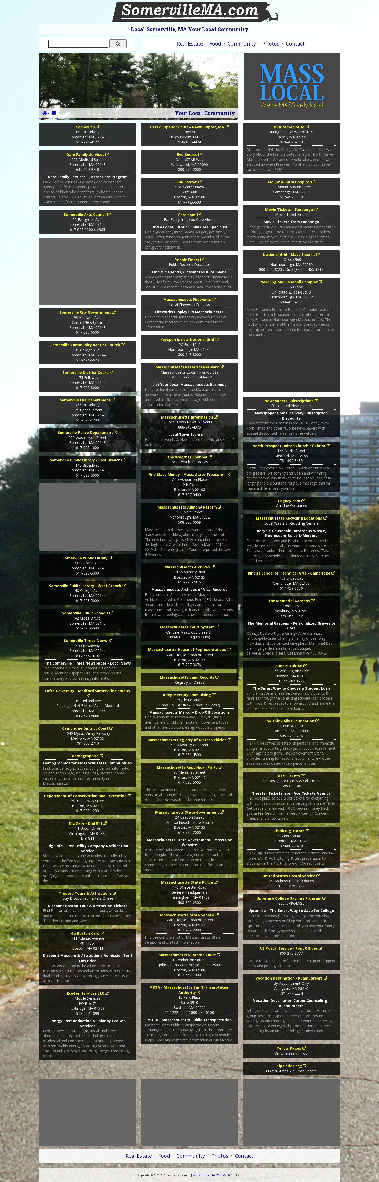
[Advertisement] (87, 271)
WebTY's (209, 1175)
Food (215, 43)
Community (242, 43)
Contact (295, 43)
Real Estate (190, 43)
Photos (271, 43)
